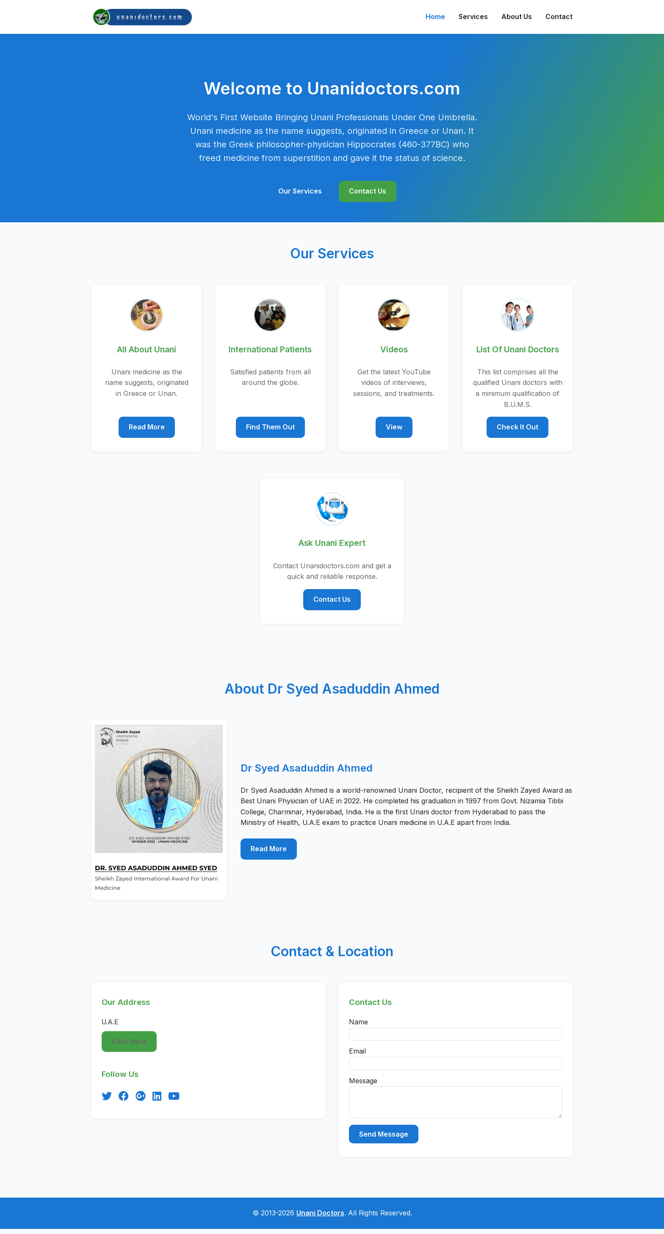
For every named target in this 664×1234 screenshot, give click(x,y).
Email (357, 1051)
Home (435, 16)
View (394, 427)
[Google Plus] (141, 1096)
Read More (147, 427)
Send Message (383, 1139)
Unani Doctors (320, 1218)
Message (363, 1080)
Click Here (129, 1041)
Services (473, 16)
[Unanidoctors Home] (142, 17)
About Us (516, 16)
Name (358, 1022)
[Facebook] (124, 1096)
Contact (559, 16)
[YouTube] (174, 1096)
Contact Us (367, 191)
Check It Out (517, 427)
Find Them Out (270, 427)
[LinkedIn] (156, 1096)
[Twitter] (107, 1096)
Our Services (300, 191)
